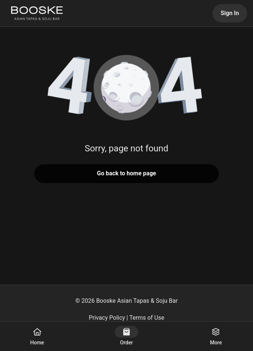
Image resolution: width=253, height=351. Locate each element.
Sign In (230, 13)
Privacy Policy (107, 317)
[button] (126, 88)
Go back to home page (126, 173)
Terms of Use (146, 317)
